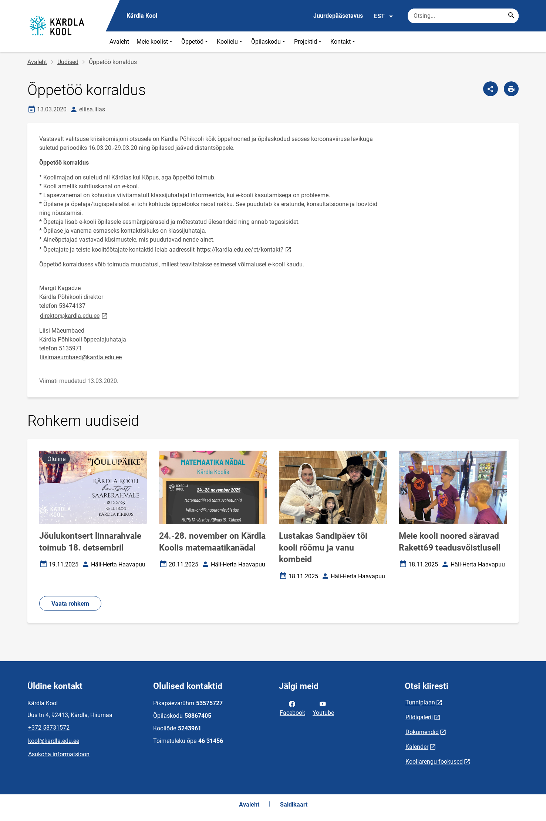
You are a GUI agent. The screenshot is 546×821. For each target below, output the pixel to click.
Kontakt (343, 41)
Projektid (308, 41)
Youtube (323, 708)
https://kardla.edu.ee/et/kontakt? (245, 249)
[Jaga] (490, 88)
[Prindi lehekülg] (511, 88)
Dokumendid (422, 732)
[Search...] (511, 16)
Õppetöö (195, 41)
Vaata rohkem (70, 603)
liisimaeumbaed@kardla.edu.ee (81, 357)
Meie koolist (155, 41)
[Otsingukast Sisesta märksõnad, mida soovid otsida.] (463, 16)
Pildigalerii (419, 717)
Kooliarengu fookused (434, 761)
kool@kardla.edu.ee (53, 740)
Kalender (416, 746)
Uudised (67, 61)
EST (384, 16)
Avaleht (119, 41)
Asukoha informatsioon (59, 754)
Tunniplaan (420, 702)
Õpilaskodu (269, 41)
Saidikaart (293, 804)
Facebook (292, 708)
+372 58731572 (49, 727)
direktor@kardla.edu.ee (74, 315)
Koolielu (230, 41)
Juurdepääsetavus (338, 15)
